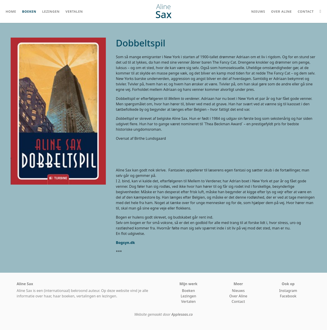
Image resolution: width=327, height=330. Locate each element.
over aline (281, 11)
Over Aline (238, 296)
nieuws (258, 11)
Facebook (288, 296)
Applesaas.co (182, 314)
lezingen (51, 11)
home (11, 11)
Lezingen (188, 296)
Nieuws (238, 290)
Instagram (288, 290)
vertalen (74, 11)
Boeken (188, 290)
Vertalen (188, 301)
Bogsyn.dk (125, 242)
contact (306, 11)
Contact (238, 301)
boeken (29, 11)
